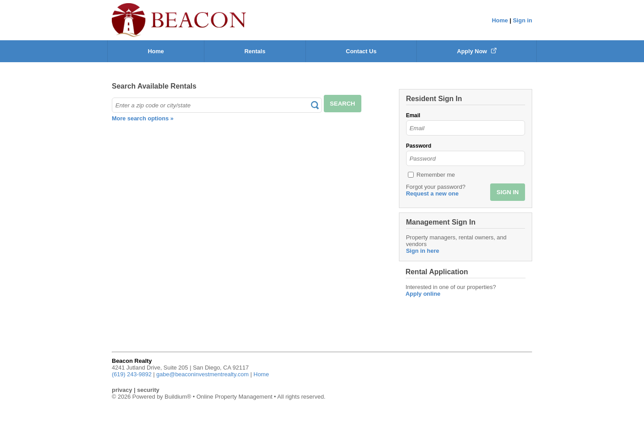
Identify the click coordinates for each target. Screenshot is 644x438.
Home (500, 20)
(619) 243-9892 (132, 374)
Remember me (435, 174)
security (148, 390)
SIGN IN (507, 192)
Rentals (254, 51)
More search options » (143, 118)
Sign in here (422, 250)
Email (413, 115)
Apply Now (476, 51)
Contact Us (361, 51)
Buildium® (178, 396)
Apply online (423, 293)
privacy (122, 390)
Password (419, 146)
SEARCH (342, 103)
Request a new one (432, 193)
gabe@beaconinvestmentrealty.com (203, 374)
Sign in (522, 20)
